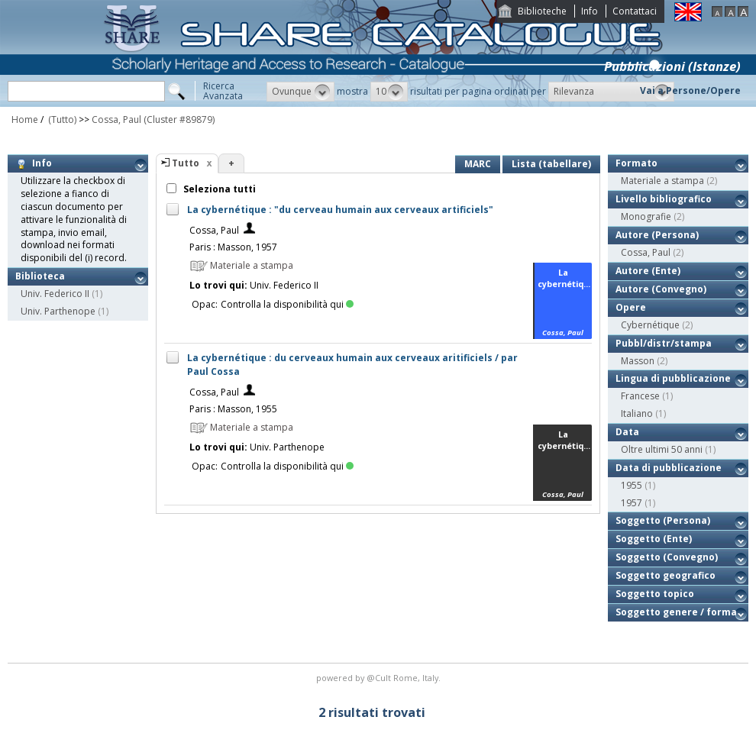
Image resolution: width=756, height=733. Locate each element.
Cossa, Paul (116, 119)
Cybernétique (650, 324)
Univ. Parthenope (58, 311)
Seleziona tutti (218, 188)
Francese (640, 395)
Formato (636, 163)
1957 (631, 502)
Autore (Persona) (657, 234)
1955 (631, 485)
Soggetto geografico (665, 575)
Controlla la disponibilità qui (287, 304)
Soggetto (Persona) (662, 520)
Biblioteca (40, 276)
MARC (477, 163)
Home (24, 119)
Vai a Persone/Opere (690, 90)
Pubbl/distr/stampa (663, 343)
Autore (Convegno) (660, 289)
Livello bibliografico (663, 198)
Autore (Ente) (647, 270)
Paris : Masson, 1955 (233, 408)
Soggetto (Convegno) (666, 557)
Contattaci (634, 11)
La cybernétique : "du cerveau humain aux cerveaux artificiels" (340, 209)
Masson (637, 360)
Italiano (637, 413)
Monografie (646, 216)
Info (589, 11)
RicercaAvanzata (223, 91)
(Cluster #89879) (179, 119)
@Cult (380, 677)
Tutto (185, 163)
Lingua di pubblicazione (673, 378)
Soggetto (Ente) (653, 538)
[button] (300, 92)
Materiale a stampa (662, 180)
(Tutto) (61, 119)
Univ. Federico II (55, 293)
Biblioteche (542, 11)
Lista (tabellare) (551, 163)
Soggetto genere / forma (676, 611)
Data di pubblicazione (668, 467)
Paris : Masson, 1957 (233, 247)
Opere (630, 307)
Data (627, 431)
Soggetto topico (654, 593)
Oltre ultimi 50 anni (662, 449)
